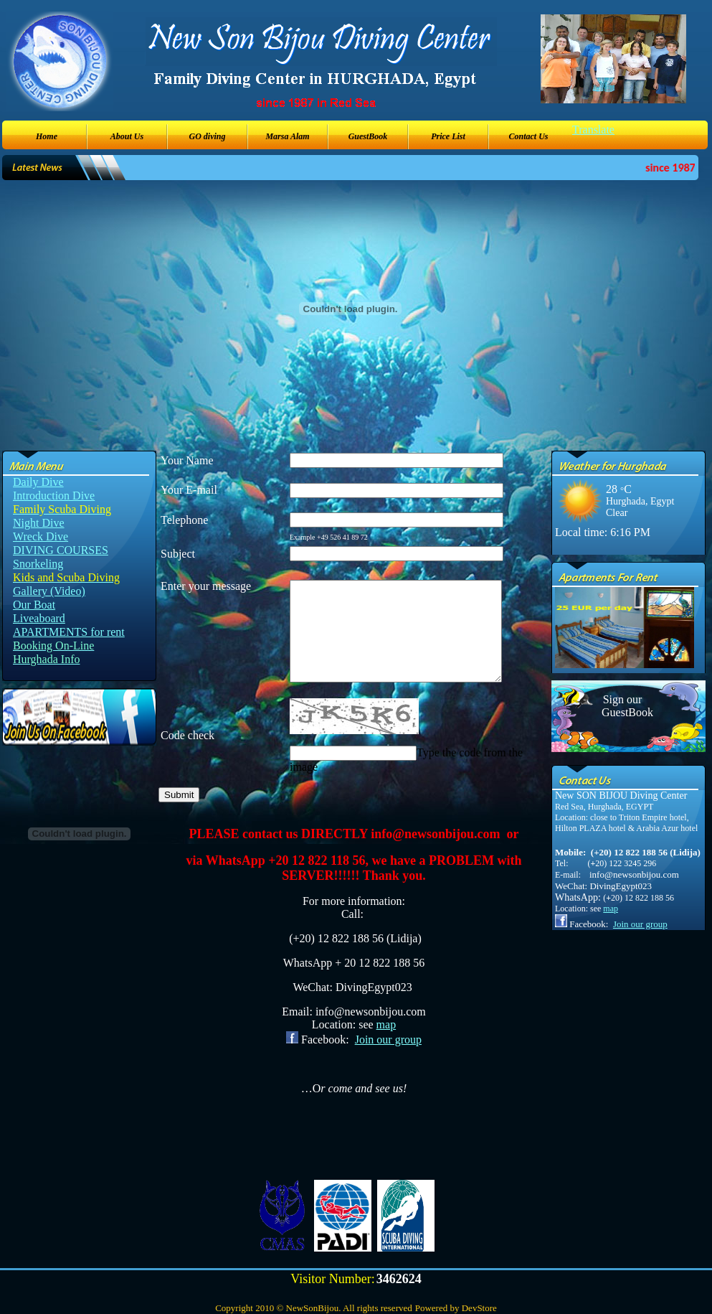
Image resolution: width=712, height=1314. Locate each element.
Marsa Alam (287, 136)
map (386, 1024)
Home (46, 136)
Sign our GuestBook (622, 705)
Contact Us (528, 136)
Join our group (388, 1039)
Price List (448, 136)
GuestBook (368, 136)
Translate (593, 129)
